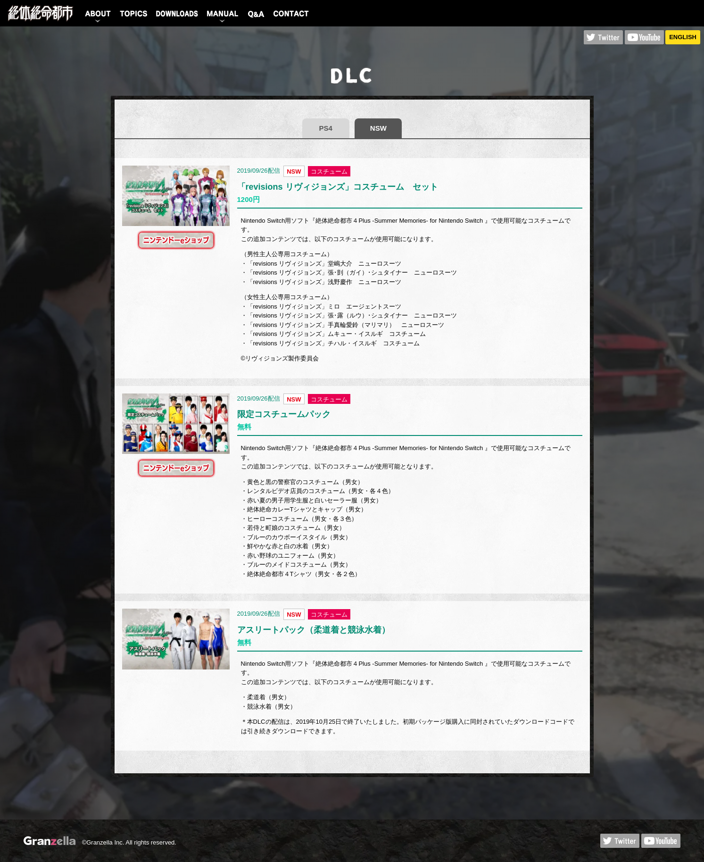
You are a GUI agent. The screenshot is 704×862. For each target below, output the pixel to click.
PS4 (325, 128)
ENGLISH (682, 37)
